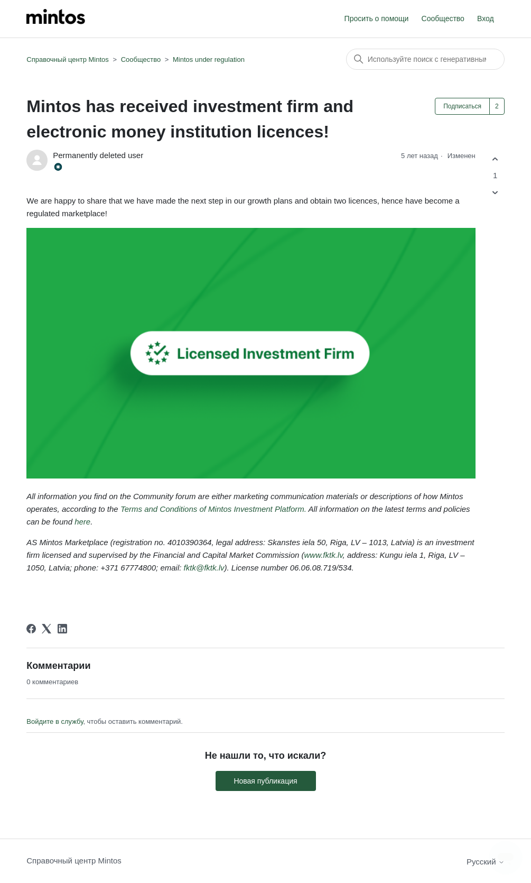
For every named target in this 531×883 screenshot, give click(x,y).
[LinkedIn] (62, 628)
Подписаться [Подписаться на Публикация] (462, 106)
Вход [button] (485, 18)
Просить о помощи (376, 18)
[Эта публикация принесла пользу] (495, 159)
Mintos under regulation (209, 59)
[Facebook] (31, 628)
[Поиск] (425, 59)
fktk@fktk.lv (204, 567)
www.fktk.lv (323, 554)
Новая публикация (265, 781)
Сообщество (443, 18)
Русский (486, 861)
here (82, 521)
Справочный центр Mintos (67, 59)
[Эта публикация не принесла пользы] (495, 192)
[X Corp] (46, 628)
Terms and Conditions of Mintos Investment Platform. (214, 508)
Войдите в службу (54, 721)
